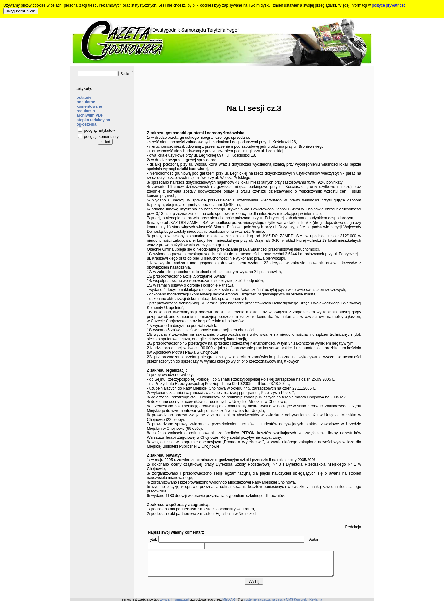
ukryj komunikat (20, 11)
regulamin (86, 111)
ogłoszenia (87, 124)
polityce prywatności (389, 5)
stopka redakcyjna (93, 120)
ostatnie (84, 97)
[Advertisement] (254, 80)
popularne (86, 102)
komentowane (89, 106)
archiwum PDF (90, 115)
